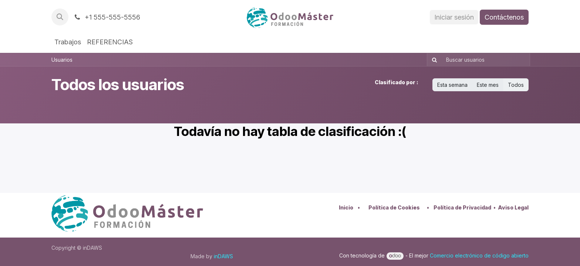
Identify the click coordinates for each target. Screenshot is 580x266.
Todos (516, 85)
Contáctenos (504, 17)
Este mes (488, 85)
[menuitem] (67, 42)
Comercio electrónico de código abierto (479, 255)
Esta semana (452, 85)
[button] (59, 16)
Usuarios (61, 60)
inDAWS (223, 256)
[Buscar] (433, 59)
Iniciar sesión (454, 17)
